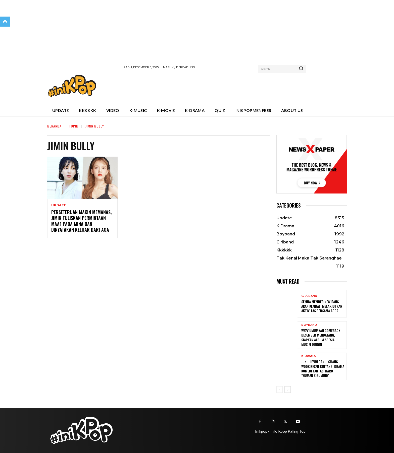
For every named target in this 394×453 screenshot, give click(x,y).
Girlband (309, 296)
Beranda (54, 125)
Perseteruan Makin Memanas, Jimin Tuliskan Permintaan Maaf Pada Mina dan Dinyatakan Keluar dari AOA (81, 221)
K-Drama (308, 356)
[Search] (301, 69)
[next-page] (287, 389)
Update (58, 205)
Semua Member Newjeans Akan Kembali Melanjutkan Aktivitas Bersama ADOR (321, 306)
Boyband (309, 324)
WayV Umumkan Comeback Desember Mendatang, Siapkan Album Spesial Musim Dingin (320, 337)
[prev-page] (279, 389)
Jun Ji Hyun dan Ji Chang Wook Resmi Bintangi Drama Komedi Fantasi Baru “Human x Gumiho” (322, 368)
